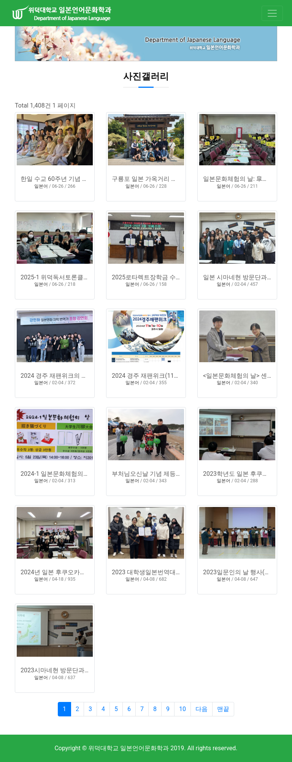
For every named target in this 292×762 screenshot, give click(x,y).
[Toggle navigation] (272, 13)
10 (182, 709)
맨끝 (223, 709)
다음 (201, 709)
